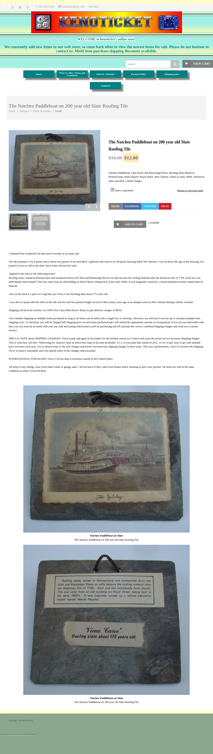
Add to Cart (134, 224)
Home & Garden (42, 110)
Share (115, 206)
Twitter (150, 206)
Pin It (165, 206)
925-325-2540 (46, 6)
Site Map (93, 6)
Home (12, 110)
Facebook (132, 206)
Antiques (24, 110)
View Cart (201, 63)
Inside (58, 110)
